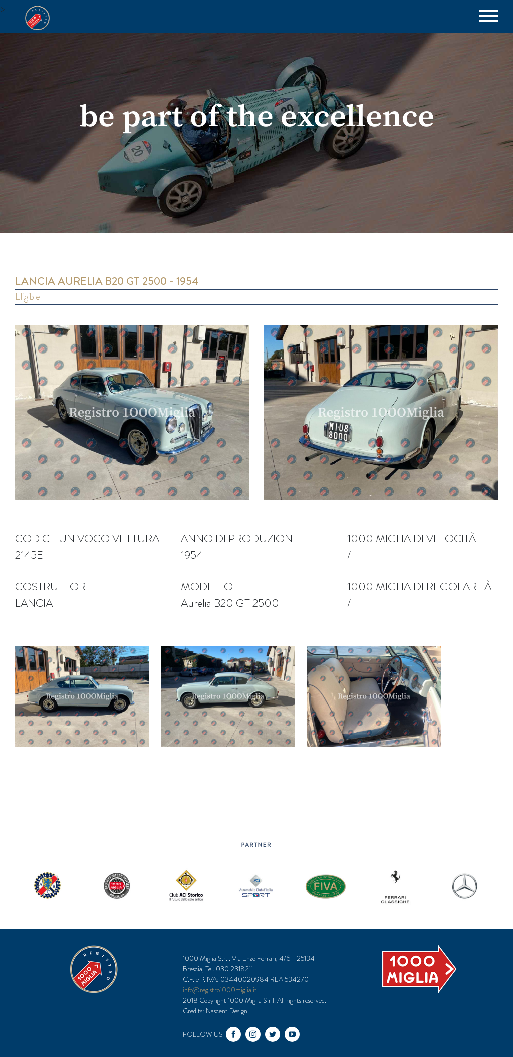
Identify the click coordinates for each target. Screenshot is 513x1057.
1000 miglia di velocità (411, 538)
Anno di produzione (240, 538)
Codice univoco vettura (87, 538)
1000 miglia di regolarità (419, 586)
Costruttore (53, 586)
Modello (207, 586)
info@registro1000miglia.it (220, 990)
